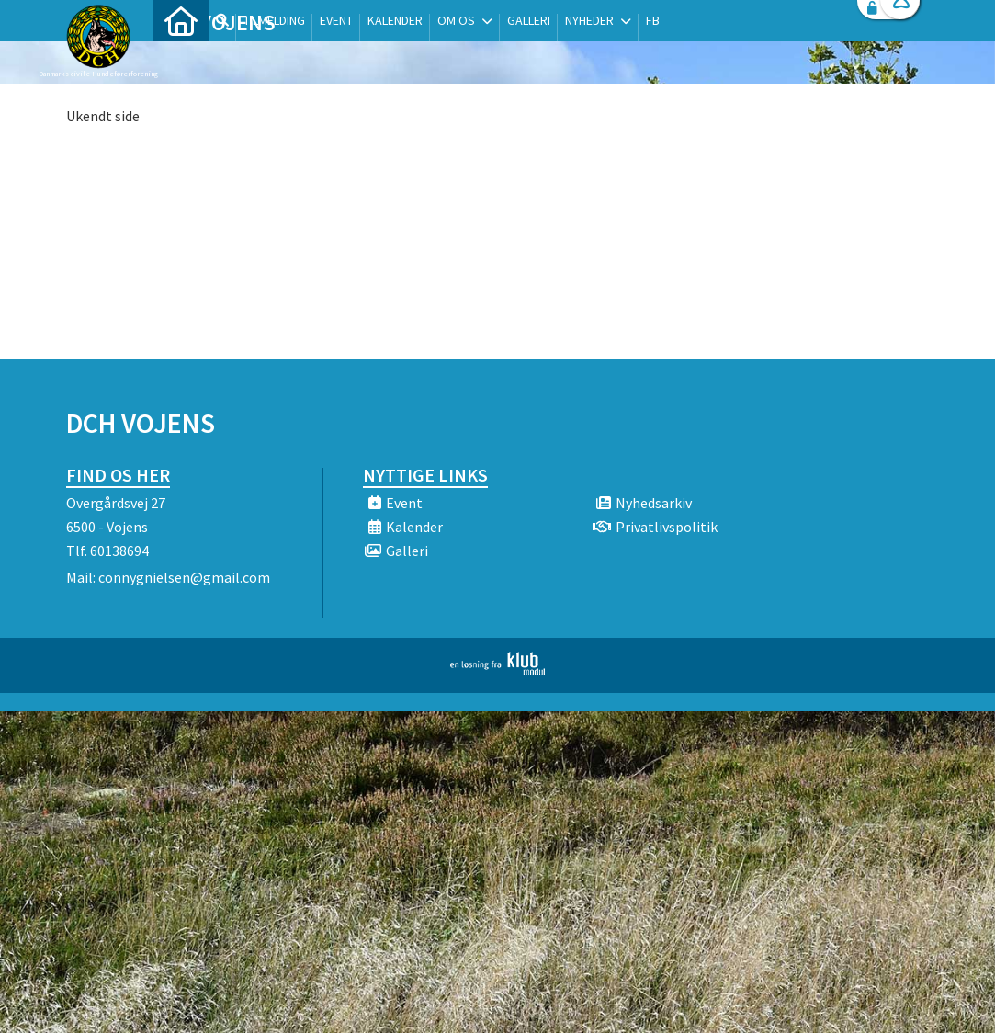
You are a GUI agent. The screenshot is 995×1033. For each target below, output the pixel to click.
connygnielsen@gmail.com (184, 577)
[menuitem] (181, 62)
